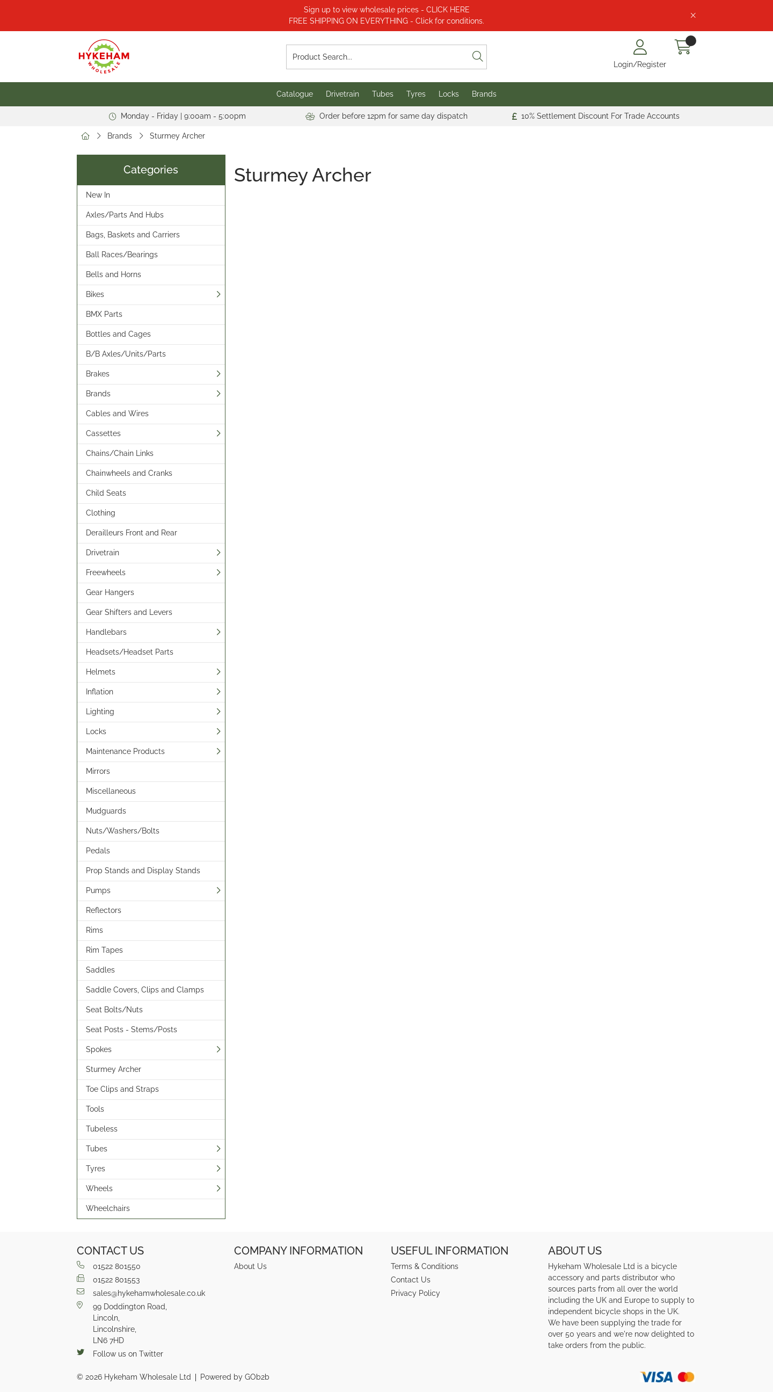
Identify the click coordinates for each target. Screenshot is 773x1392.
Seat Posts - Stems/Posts (131, 1029)
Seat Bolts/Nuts (114, 1009)
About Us (250, 1266)
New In (98, 195)
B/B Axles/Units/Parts (126, 354)
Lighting (100, 711)
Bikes (95, 294)
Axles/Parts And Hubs (125, 215)
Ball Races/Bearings (122, 254)
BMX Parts (104, 314)
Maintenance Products (125, 751)
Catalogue (294, 94)
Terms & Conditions (424, 1266)
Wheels (99, 1188)
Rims (94, 930)
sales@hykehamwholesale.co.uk (141, 1292)
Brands (484, 94)
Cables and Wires (117, 413)
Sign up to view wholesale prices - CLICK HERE (387, 9)
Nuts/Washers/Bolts (122, 831)
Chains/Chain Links (120, 453)
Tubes (382, 94)
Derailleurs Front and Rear (131, 532)
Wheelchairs (108, 1208)
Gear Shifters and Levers (129, 612)
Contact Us (411, 1279)
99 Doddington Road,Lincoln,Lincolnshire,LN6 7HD (122, 1323)
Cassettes (103, 433)
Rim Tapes (104, 950)
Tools (95, 1109)
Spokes (99, 1049)
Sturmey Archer (177, 136)
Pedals (98, 850)
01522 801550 (109, 1266)
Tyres (416, 94)
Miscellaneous (111, 791)
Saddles (100, 970)
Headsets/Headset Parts (129, 652)
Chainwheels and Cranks (129, 473)
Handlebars (106, 632)
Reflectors (103, 910)
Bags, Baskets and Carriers (133, 234)
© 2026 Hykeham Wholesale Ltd (134, 1377)
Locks (449, 94)
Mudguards (106, 811)
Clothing (100, 513)
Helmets (100, 672)
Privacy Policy (415, 1293)
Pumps (98, 890)
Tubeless (102, 1129)
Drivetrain (342, 94)
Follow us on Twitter (120, 1353)
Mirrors (98, 771)
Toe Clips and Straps (122, 1089)
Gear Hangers (110, 592)
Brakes (98, 373)
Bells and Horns (113, 274)
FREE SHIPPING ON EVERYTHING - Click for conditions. (386, 21)
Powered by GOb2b (234, 1377)
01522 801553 (108, 1279)
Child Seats (106, 493)
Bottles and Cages (118, 334)
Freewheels (106, 572)
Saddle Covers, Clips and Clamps (145, 989)
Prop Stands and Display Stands (143, 870)
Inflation (99, 691)
